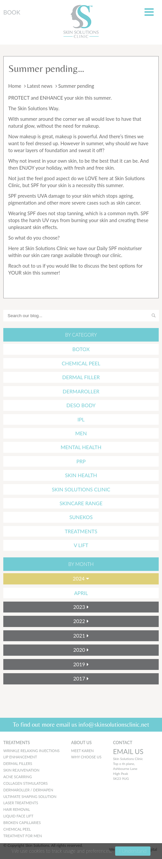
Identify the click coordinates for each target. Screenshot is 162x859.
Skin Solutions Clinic (81, 489)
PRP (80, 461)
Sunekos (81, 517)
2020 (79, 650)
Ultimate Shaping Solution (29, 796)
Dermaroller (81, 391)
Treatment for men (22, 836)
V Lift (81, 545)
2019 (79, 664)
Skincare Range (80, 503)
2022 (79, 621)
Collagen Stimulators (25, 783)
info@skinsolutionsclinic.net (114, 724)
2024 (79, 578)
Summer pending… (46, 68)
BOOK (11, 12)
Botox (80, 349)
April (81, 593)
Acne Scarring (17, 777)
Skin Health (81, 475)
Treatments (81, 531)
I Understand (132, 851)
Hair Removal (16, 809)
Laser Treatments (20, 803)
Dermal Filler (81, 377)
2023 (79, 607)
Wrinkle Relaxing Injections (31, 750)
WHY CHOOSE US (86, 757)
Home (14, 86)
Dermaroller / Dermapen (28, 790)
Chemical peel (17, 829)
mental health (81, 447)
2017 (79, 678)
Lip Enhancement (20, 757)
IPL (81, 419)
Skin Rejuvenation (21, 770)
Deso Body (80, 405)
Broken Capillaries (22, 822)
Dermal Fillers (17, 763)
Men (81, 433)
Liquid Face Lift (18, 816)
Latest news (39, 86)
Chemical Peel (81, 363)
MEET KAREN (82, 750)
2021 (79, 636)
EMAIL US (128, 751)
